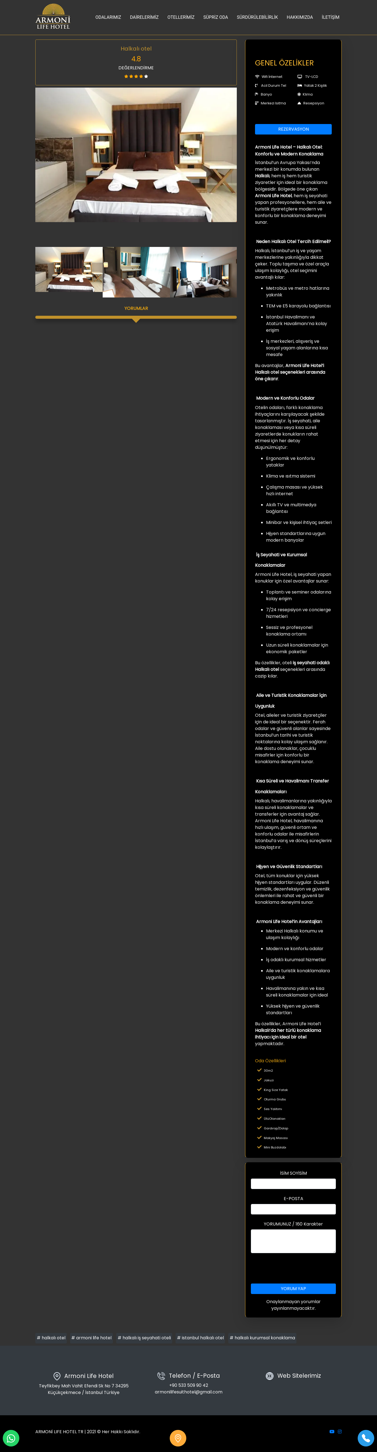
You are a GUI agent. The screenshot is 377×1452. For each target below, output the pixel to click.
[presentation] (293, 1268)
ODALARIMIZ (108, 17)
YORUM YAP (293, 1288)
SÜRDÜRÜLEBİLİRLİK (257, 17)
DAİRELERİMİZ (144, 17)
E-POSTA (293, 1198)
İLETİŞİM (330, 17)
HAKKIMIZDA (300, 17)
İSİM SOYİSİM (293, 1173)
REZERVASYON (293, 129)
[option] (136, 155)
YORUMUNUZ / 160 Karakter (293, 1224)
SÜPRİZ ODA (215, 17)
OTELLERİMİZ (181, 17)
